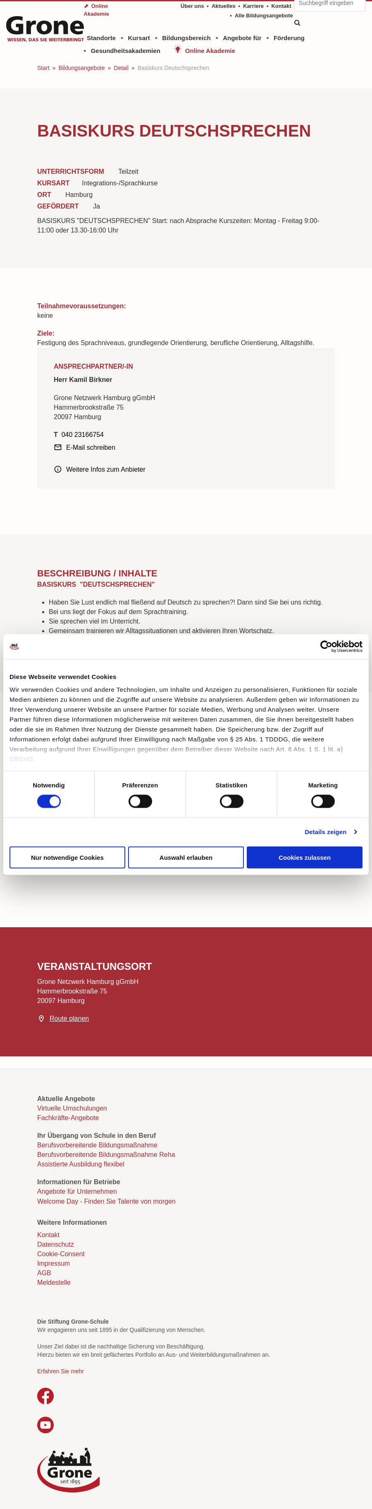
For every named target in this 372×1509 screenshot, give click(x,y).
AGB (44, 1272)
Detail (121, 68)
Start (43, 68)
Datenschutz (55, 1244)
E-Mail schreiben (90, 447)
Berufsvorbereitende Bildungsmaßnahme (97, 1145)
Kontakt (281, 6)
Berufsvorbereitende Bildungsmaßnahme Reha (106, 1154)
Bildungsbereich (186, 37)
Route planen (69, 1018)
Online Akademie (210, 50)
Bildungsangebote (81, 68)
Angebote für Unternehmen (77, 1191)
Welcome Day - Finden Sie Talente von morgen (106, 1201)
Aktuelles (224, 6)
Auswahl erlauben (186, 857)
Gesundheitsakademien (125, 50)
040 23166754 (83, 434)
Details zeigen (325, 831)
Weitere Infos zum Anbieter (105, 469)
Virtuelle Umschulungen (72, 1108)
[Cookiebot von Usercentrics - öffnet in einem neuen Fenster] (326, 646)
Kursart (139, 37)
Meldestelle (54, 1282)
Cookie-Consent (61, 1253)
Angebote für (242, 37)
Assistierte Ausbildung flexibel (80, 1164)
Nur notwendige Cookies (67, 857)
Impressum (53, 1263)
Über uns (192, 6)
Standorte (101, 37)
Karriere (253, 6)
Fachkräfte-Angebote (68, 1117)
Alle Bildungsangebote (264, 15)
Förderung (289, 37)
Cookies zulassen (305, 857)
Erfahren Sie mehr (60, 1371)
